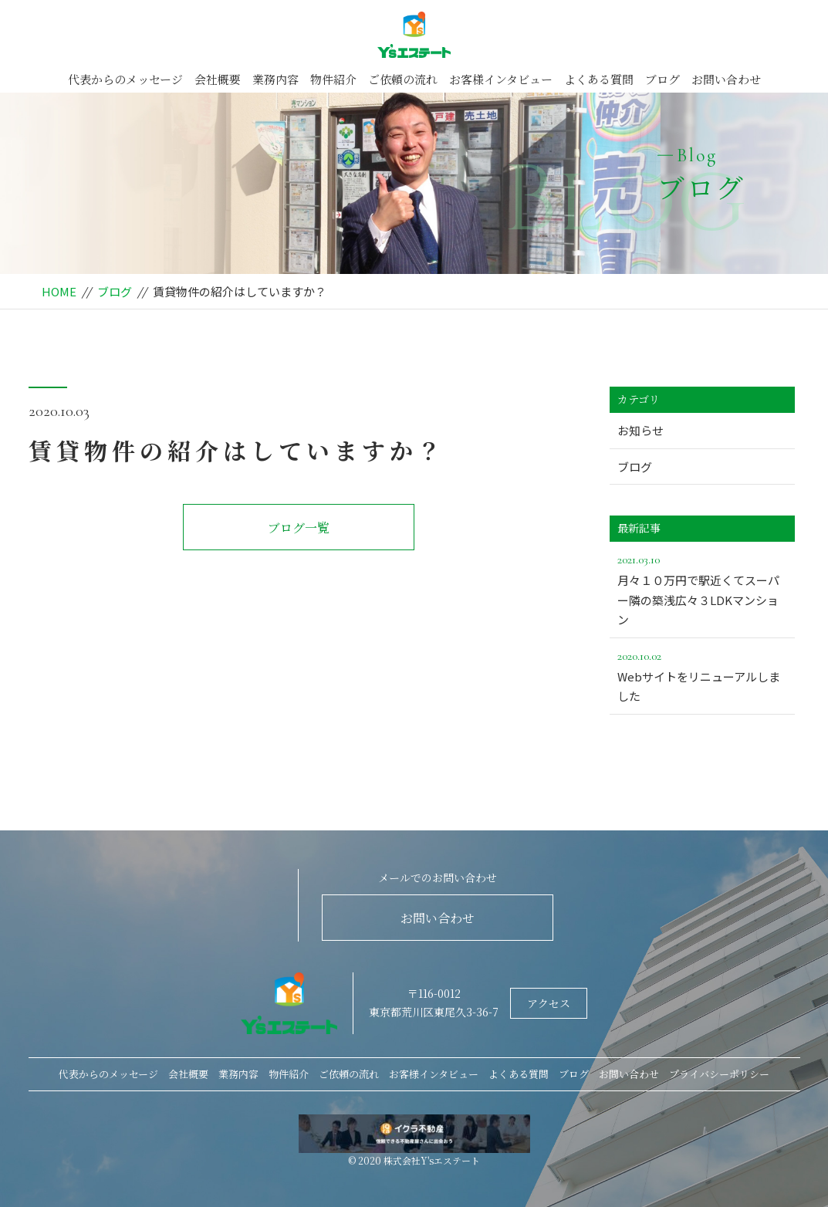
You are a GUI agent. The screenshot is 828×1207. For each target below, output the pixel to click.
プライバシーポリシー (719, 1074)
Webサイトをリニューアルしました (702, 675)
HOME (59, 291)
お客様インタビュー (501, 79)
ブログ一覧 (299, 527)
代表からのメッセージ (125, 79)
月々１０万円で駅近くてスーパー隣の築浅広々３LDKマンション (702, 588)
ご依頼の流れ (403, 79)
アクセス (548, 1003)
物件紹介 (333, 79)
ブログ (662, 79)
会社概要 (217, 79)
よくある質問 (599, 79)
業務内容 (275, 79)
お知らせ (640, 430)
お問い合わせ (726, 79)
